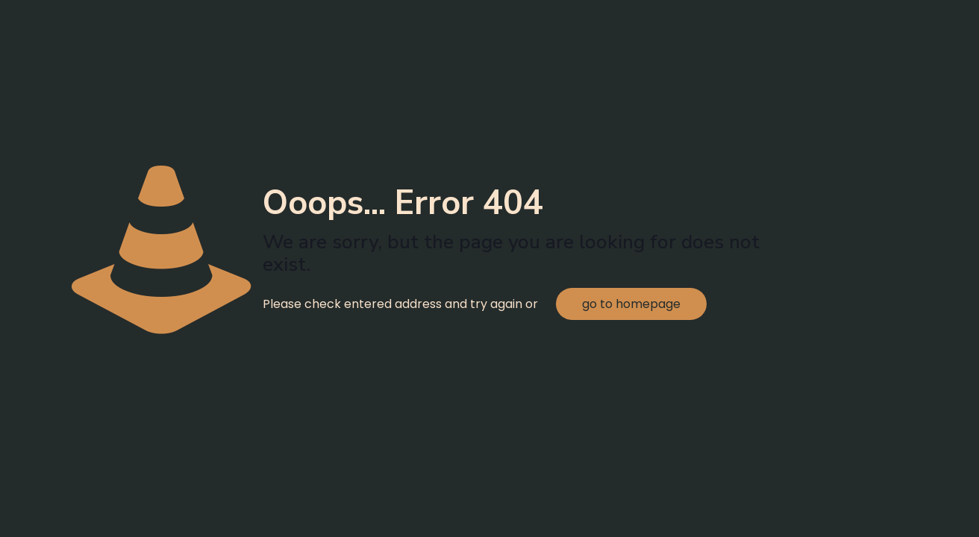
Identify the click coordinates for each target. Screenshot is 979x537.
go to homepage (631, 304)
